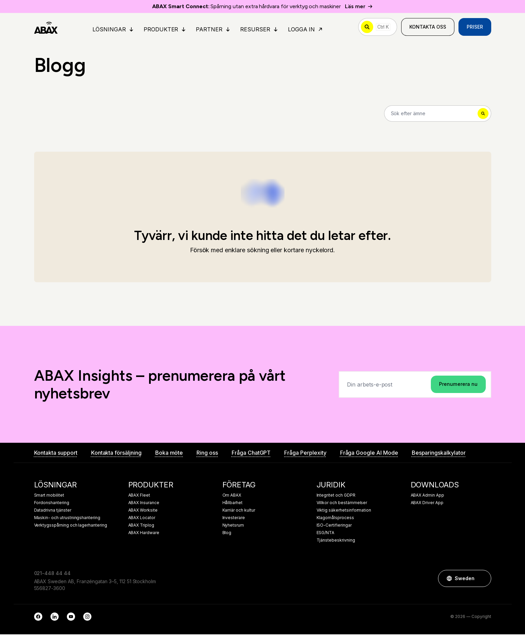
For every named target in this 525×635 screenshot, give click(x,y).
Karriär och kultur (238, 511)
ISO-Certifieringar (334, 526)
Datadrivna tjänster (52, 511)
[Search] (437, 114)
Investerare (233, 518)
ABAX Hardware (143, 533)
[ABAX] (46, 27)
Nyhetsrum (233, 526)
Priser (475, 27)
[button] (482, 579)
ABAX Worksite (143, 511)
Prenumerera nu (458, 385)
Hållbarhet (232, 503)
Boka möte (169, 453)
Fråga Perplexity (305, 453)
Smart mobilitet (49, 496)
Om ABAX (232, 496)
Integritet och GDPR (336, 496)
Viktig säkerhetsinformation (344, 511)
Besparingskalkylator (439, 453)
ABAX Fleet (139, 496)
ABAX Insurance (143, 503)
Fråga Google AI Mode (369, 453)
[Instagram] (87, 617)
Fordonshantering (51, 503)
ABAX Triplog (141, 526)
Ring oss (207, 453)
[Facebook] (38, 617)
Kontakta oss (427, 27)
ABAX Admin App (427, 496)
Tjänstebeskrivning (336, 541)
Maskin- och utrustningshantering (67, 518)
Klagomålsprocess (335, 518)
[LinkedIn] (54, 617)
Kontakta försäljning (116, 453)
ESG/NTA (326, 533)
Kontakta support (55, 453)
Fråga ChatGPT (251, 453)
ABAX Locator (141, 518)
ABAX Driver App (427, 503)
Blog (227, 533)
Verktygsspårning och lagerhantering (70, 526)
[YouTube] (71, 617)
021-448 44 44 (52, 574)
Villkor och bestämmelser (342, 503)
